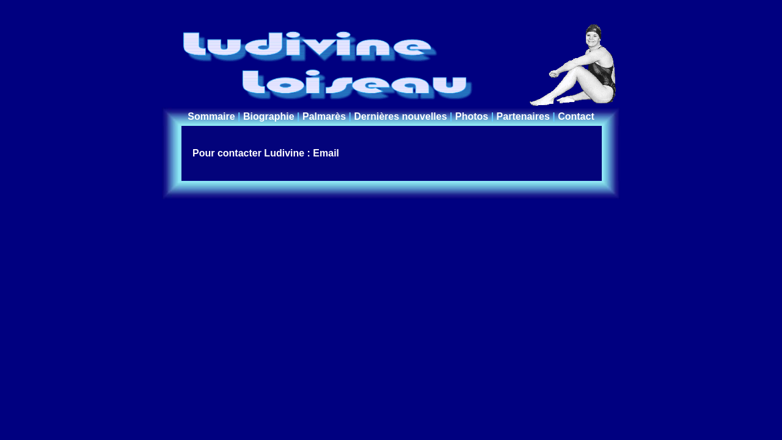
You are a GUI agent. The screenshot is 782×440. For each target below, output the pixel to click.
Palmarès (324, 116)
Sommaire (211, 116)
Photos (471, 116)
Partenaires (523, 116)
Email (326, 153)
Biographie (268, 116)
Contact (576, 116)
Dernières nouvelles (400, 116)
